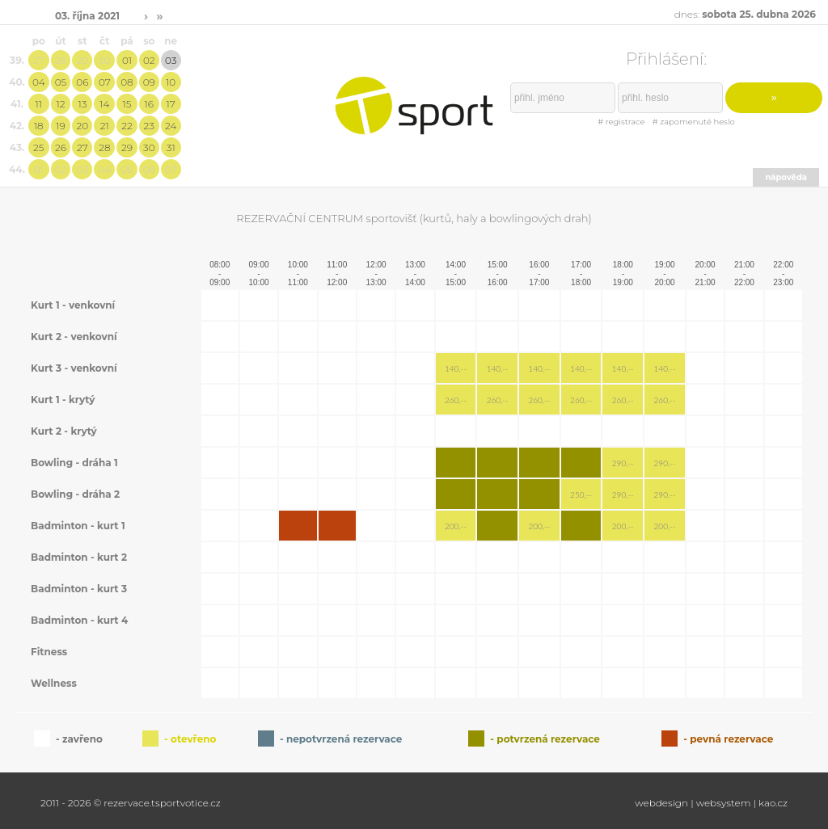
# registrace (621, 121)
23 (149, 126)
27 (38, 60)
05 (61, 82)
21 (104, 126)
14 (104, 104)
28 (60, 60)
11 (39, 104)
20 (83, 126)
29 (82, 60)
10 (170, 82)
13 (82, 104)
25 (38, 147)
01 (127, 60)
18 (39, 126)
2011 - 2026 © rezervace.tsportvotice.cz (130, 803)
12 (61, 104)
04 (38, 82)
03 (170, 60)
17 (171, 104)
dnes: (745, 14)
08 (126, 82)
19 (60, 126)
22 (127, 126)
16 (149, 104)
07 (105, 82)
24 (170, 126)
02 (149, 60)
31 (171, 147)
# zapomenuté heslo (694, 121)
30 (105, 60)
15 (126, 104)
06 (82, 82)
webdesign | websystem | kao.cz (711, 803)
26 (60, 147)
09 (149, 82)
